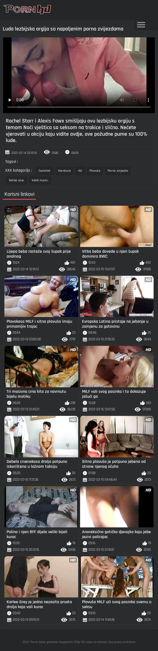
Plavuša (94, 171)
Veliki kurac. (40, 180)
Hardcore (64, 171)
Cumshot (45, 171)
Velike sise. (16, 180)
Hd (80, 171)
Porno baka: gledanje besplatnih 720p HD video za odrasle (68, 642)
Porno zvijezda (118, 171)
